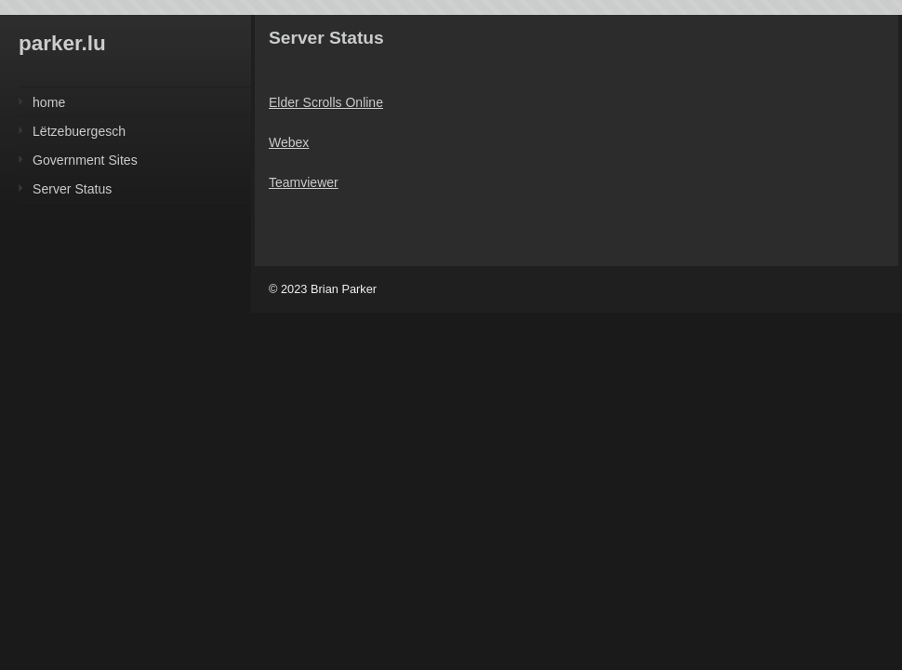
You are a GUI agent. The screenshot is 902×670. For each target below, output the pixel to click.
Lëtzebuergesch (79, 131)
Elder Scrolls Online (326, 102)
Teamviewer (303, 182)
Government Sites (85, 160)
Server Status (72, 188)
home (49, 102)
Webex (289, 142)
